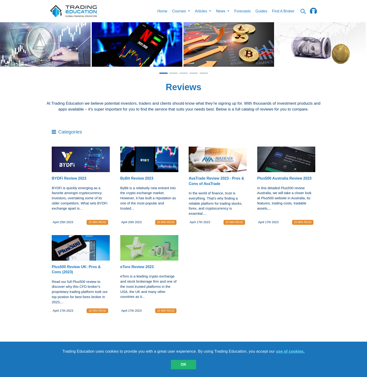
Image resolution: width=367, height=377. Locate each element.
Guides (261, 11)
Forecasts (242, 11)
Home (162, 11)
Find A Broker (283, 11)
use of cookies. (290, 351)
